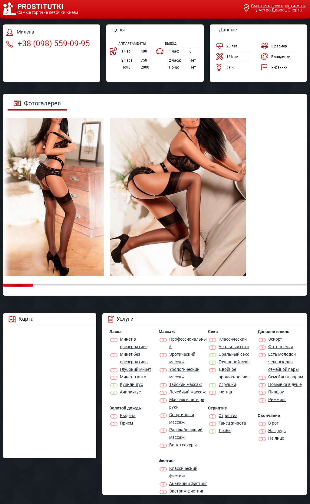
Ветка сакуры (183, 444)
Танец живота (232, 423)
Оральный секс (234, 354)
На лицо (276, 438)
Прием (126, 423)
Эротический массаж (182, 358)
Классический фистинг (183, 472)
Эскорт (275, 339)
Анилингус (130, 392)
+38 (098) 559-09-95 (48, 43)
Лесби (225, 430)
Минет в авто (133, 376)
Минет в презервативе (133, 343)
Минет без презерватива (134, 358)
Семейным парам (285, 376)
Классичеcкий (233, 339)
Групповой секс (234, 361)
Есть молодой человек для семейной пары (283, 362)
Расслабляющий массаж (186, 433)
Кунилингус (131, 384)
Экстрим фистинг (186, 491)
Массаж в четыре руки (186, 403)
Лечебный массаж (187, 392)
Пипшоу (276, 392)
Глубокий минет (135, 369)
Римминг (277, 399)
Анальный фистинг (188, 483)
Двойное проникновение (234, 373)
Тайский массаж (185, 384)
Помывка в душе (285, 384)
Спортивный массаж (181, 418)
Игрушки (227, 384)
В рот (273, 423)
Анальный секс (234, 346)
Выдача (128, 415)
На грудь (277, 430)
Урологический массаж (184, 373)
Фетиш (225, 392)
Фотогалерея (37, 103)
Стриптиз (228, 415)
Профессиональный (188, 343)
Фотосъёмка (280, 346)
